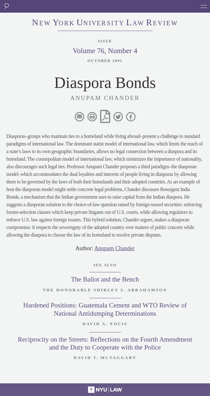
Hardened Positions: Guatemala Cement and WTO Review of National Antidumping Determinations (105, 309)
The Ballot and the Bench (105, 279)
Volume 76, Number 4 (105, 51)
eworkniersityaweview (105, 23)
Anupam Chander (114, 248)
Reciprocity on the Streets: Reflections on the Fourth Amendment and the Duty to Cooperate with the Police (105, 343)
